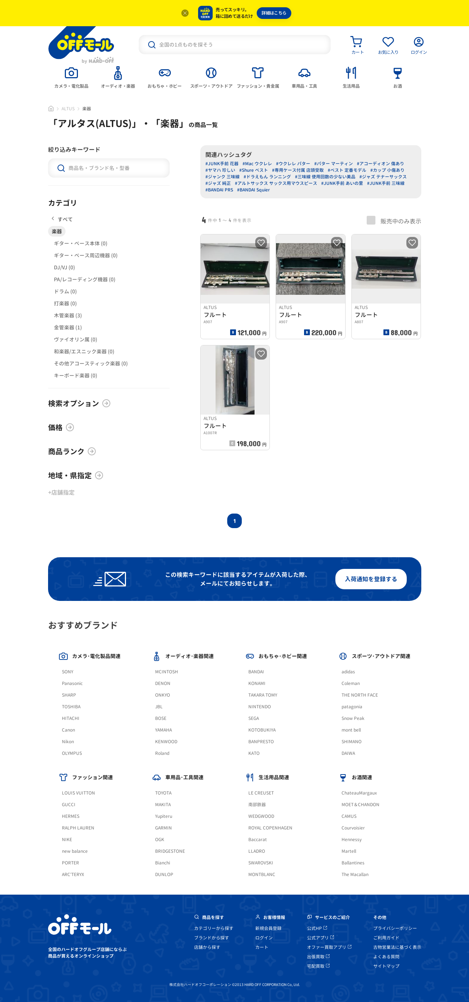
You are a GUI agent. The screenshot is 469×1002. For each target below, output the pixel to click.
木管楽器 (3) (68, 315)
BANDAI (256, 672)
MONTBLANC (261, 874)
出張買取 (318, 957)
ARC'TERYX (73, 874)
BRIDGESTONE (170, 851)
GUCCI (68, 804)
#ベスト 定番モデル (347, 170)
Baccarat (257, 839)
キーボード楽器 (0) (75, 375)
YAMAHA (163, 730)
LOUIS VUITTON (78, 793)
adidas (348, 672)
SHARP (69, 695)
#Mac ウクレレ (257, 164)
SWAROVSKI (260, 863)
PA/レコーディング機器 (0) (84, 279)
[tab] (71, 77)
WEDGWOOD (261, 816)
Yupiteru (163, 816)
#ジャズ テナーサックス (383, 177)
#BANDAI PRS (219, 190)
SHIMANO (352, 741)
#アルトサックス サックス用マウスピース (276, 183)
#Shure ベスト (253, 170)
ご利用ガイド (386, 938)
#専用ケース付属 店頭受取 (298, 170)
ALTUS (68, 109)
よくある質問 (386, 957)
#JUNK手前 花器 (222, 164)
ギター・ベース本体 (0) (80, 243)
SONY (67, 672)
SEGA (253, 718)
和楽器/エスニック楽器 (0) (84, 351)
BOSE (160, 718)
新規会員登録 (268, 928)
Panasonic (72, 683)
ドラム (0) (65, 291)
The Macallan (355, 874)
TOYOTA (163, 793)
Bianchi (162, 863)
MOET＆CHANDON (360, 804)
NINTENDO (259, 707)
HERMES (70, 816)
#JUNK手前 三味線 (386, 183)
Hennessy (352, 839)
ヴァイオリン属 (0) (75, 339)
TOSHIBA (71, 707)
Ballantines (353, 863)
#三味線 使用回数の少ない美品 (325, 177)
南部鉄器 (257, 804)
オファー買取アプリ (329, 947)
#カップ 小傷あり (387, 170)
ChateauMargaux (359, 793)
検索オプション (79, 403)
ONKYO (162, 695)
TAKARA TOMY (262, 695)
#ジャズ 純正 (218, 183)
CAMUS (349, 816)
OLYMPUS (72, 753)
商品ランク (72, 451)
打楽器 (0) (65, 303)
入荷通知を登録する (371, 579)
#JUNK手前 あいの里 (342, 183)
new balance (75, 851)
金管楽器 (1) (68, 327)
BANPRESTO (261, 741)
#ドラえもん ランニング (267, 177)
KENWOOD (166, 741)
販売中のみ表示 (394, 220)
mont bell (351, 730)
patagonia (352, 707)
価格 (61, 427)
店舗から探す (207, 947)
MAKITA (163, 804)
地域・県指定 (75, 475)
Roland (162, 753)
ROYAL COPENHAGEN (270, 828)
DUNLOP (164, 874)
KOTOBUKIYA (262, 730)
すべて (62, 219)
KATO (254, 753)
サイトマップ (386, 966)
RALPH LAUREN (78, 828)
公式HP (317, 928)
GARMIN (163, 828)
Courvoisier (353, 828)
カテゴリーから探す (213, 928)
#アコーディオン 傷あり (380, 164)
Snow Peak (353, 718)
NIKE (67, 839)
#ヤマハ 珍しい (220, 170)
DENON (162, 683)
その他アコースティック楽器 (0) (91, 363)
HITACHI (70, 718)
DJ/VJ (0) (64, 267)
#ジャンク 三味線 (222, 177)
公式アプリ (320, 938)
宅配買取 (318, 966)
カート (261, 947)
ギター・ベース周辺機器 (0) (86, 255)
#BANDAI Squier (253, 190)
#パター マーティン (333, 164)
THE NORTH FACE (360, 695)
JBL (159, 707)
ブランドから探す (211, 938)
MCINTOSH (166, 672)
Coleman (351, 683)
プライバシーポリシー (395, 928)
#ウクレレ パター (293, 164)
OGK (159, 839)
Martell (349, 851)
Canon (68, 730)
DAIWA (348, 753)
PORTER (70, 863)
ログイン (264, 938)
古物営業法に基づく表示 (397, 947)
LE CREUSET (261, 793)
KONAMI (256, 683)
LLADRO (256, 851)
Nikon (68, 741)
